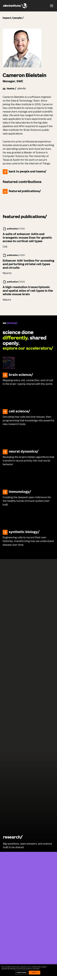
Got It (34, 972)
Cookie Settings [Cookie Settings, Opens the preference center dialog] (21, 972)
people (17, 18)
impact (7, 18)
